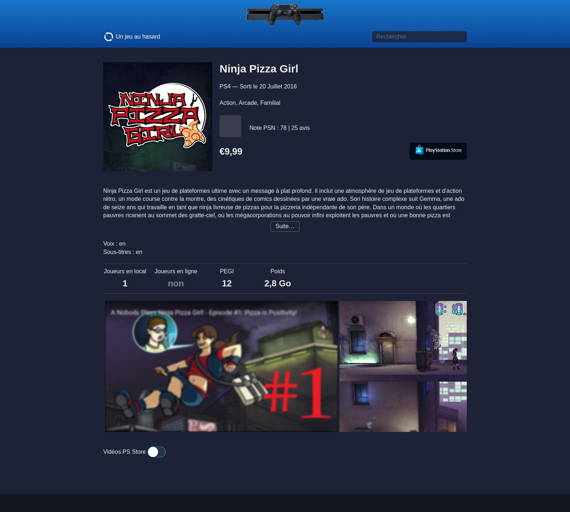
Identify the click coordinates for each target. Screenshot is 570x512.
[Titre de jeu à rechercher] (419, 36)
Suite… (285, 226)
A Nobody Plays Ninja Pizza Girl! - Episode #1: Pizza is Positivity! (204, 312)
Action (228, 103)
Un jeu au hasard (131, 36)
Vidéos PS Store (134, 452)
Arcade (247, 103)
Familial (270, 103)
